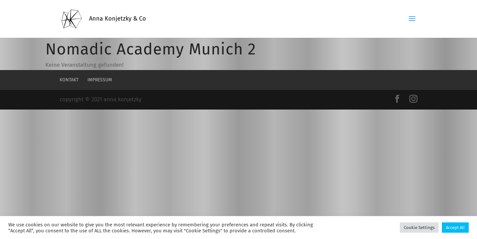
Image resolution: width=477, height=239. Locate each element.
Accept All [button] (455, 227)
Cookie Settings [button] (419, 227)
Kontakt (69, 80)
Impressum (99, 80)
